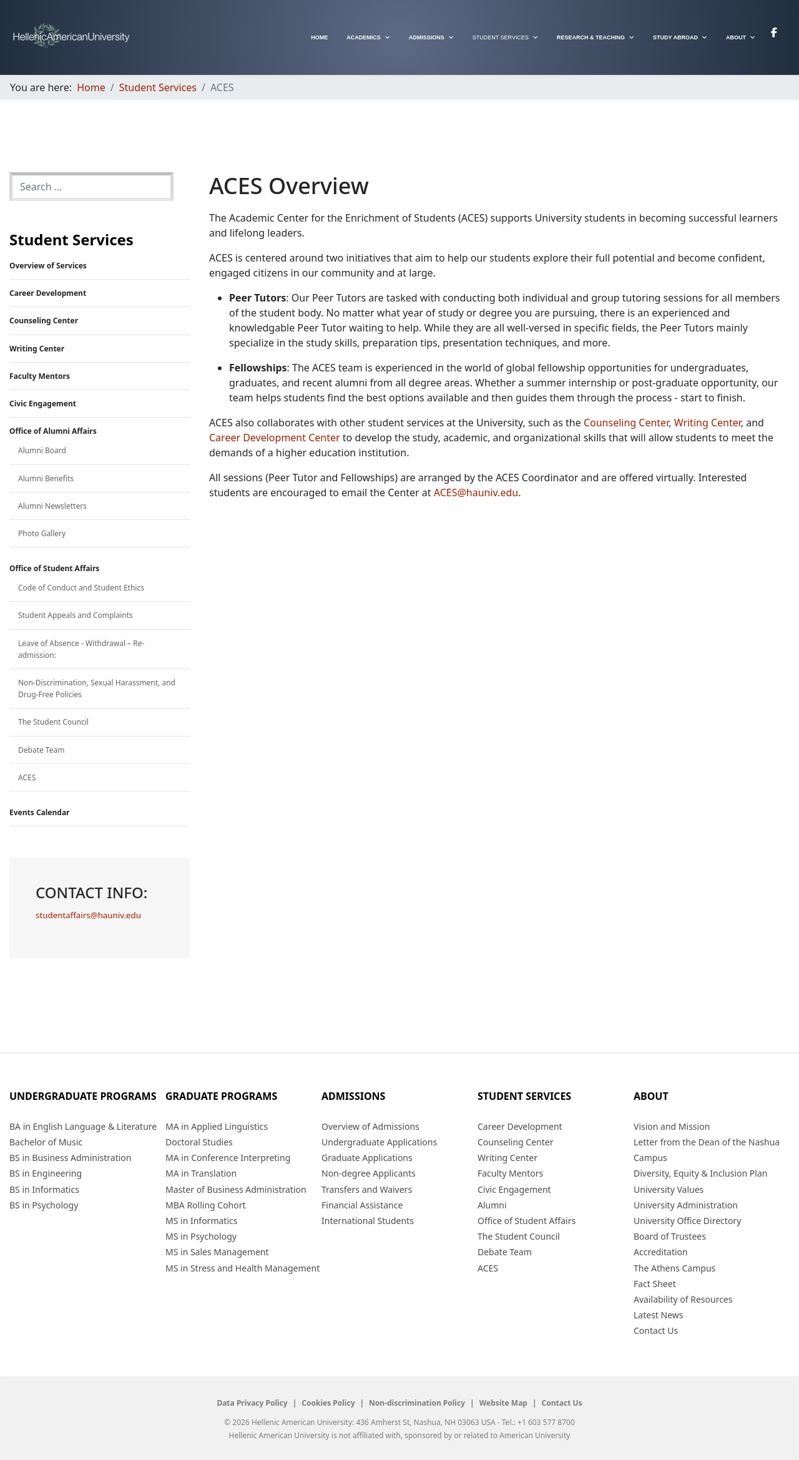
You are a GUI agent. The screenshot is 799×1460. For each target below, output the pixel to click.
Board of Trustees (670, 1236)
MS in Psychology (201, 1236)
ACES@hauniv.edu (476, 492)
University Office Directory (687, 1221)
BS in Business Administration (70, 1158)
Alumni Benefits (46, 478)
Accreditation (661, 1252)
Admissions (426, 37)
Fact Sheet (655, 1284)
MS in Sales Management (217, 1252)
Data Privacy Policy (252, 1403)
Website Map (503, 1403)
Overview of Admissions (370, 1126)
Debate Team (41, 750)
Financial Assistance (362, 1205)
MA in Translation (201, 1173)
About (736, 37)
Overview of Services (48, 265)
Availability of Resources (683, 1299)
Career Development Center (274, 437)
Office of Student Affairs (54, 568)
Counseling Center (43, 320)
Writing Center (36, 348)
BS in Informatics (44, 1189)
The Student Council (53, 722)
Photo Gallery (42, 533)
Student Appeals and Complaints (75, 615)
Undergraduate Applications (379, 1142)
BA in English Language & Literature (83, 1126)
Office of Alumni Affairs (53, 431)
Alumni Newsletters (52, 506)
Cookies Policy (328, 1403)
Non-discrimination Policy (417, 1403)
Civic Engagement (42, 403)
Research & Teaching (591, 37)
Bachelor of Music (45, 1142)
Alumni (492, 1205)
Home (319, 37)
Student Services (501, 37)
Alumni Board (42, 450)
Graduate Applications (367, 1158)
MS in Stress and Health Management (242, 1268)
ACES (27, 777)
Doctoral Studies (199, 1142)
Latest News (659, 1315)
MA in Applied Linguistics (216, 1126)
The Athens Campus (674, 1268)
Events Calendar (39, 812)
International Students (367, 1221)
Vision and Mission (672, 1126)
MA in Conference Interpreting (227, 1158)
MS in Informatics (201, 1221)
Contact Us (656, 1330)
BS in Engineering (45, 1173)
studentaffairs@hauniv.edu (88, 915)
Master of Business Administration (235, 1189)
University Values (668, 1189)
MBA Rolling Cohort (205, 1205)
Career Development (47, 293)
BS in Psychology (43, 1205)
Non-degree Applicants (368, 1173)
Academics (363, 37)
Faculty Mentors (39, 376)
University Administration (686, 1205)
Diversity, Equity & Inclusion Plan (700, 1173)
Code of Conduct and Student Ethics (81, 587)
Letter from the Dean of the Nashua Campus (707, 1150)
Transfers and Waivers (366, 1189)
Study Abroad (675, 37)
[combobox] (91, 186)
